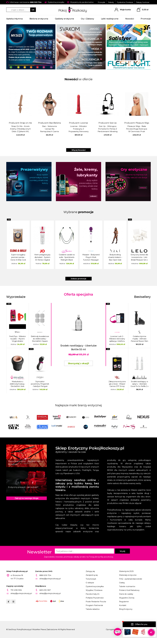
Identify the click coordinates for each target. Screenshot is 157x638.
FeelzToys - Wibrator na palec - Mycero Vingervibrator (17, 338)
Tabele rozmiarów (127, 586)
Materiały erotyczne (128, 575)
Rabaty (111, 2)
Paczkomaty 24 (92, 594)
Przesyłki (101, 2)
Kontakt (122, 605)
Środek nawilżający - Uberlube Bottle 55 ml (78, 347)
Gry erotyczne (134, 169)
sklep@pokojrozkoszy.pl (50, 578)
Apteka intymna (14, 18)
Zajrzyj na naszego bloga (26, 498)
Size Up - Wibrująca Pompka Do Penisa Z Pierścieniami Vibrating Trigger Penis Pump (108, 129)
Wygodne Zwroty (126, 598)
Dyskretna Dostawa (125, 2)
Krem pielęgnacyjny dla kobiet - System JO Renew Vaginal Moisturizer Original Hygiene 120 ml (42, 258)
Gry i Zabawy (87, 18)
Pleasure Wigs (142, 123)
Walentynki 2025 (126, 571)
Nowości (129, 18)
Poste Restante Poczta (96, 601)
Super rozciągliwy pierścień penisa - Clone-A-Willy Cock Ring (18, 258)
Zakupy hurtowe (142, 2)
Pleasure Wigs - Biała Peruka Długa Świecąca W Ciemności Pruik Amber (136, 129)
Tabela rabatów (93, 609)
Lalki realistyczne (109, 18)
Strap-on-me (26, 123)
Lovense (84, 123)
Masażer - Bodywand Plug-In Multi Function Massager (90, 257)
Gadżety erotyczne (64, 18)
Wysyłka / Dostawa (94, 590)
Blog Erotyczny (125, 609)
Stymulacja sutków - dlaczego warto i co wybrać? (25, 462)
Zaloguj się (90, 571)
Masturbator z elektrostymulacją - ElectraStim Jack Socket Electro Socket (18, 383)
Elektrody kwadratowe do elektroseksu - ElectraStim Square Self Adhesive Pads (40, 338)
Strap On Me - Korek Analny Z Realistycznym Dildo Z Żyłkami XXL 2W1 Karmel (20, 129)
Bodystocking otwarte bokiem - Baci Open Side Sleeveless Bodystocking (115, 258)
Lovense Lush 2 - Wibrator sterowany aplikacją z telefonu (117, 338)
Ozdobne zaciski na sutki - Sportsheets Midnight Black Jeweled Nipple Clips (66, 258)
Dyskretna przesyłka (95, 586)
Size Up (113, 123)
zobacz (44, 190)
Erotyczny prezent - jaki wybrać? (23, 487)
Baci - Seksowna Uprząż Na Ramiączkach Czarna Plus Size (49, 129)
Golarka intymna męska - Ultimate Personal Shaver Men (139, 338)
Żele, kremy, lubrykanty (86, 172)
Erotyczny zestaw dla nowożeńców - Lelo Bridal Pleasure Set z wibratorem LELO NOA (139, 258)
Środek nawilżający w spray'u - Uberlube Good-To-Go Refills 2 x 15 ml (139, 383)
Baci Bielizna (55, 123)
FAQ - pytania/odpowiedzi (130, 579)
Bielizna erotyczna (38, 18)
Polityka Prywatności (95, 598)
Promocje (146, 18)
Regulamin (124, 601)
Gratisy (122, 582)
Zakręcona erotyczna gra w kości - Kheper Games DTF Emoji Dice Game (117, 383)
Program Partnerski (94, 605)
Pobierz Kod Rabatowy (129, 590)
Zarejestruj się (92, 575)
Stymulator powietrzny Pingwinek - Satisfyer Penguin (40, 383)
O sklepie (90, 582)
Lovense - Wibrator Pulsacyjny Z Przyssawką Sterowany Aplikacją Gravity (79, 129)
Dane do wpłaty (126, 594)
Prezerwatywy (34, 169)
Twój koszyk (91, 579)
